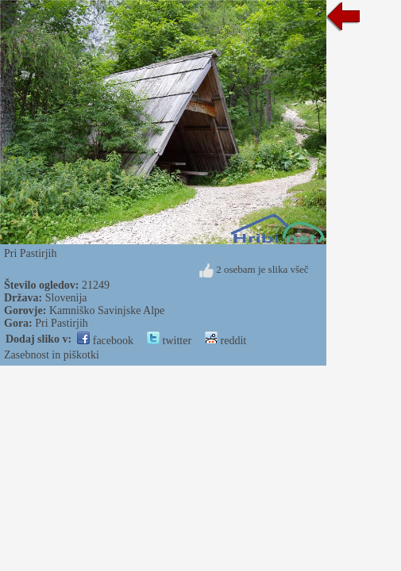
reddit (225, 341)
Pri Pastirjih (61, 323)
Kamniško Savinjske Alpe (106, 310)
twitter (169, 341)
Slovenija (66, 298)
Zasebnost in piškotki (51, 355)
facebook (105, 341)
